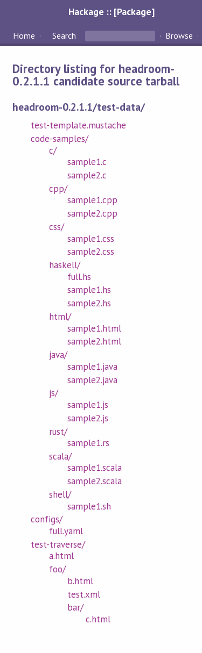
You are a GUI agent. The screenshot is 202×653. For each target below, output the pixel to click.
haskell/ (64, 265)
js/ (53, 393)
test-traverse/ (58, 544)
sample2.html (94, 341)
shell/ (60, 494)
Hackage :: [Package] (111, 11)
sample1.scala (94, 467)
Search (64, 35)
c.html (98, 619)
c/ (53, 150)
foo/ (57, 569)
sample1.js (87, 405)
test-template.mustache (79, 125)
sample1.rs (88, 443)
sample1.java (92, 366)
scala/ (60, 456)
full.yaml (66, 531)
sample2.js (87, 418)
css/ (56, 227)
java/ (58, 355)
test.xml (83, 594)
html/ (60, 316)
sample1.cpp (92, 200)
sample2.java (92, 380)
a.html (61, 556)
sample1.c (87, 162)
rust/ (58, 431)
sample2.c (87, 175)
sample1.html (94, 328)
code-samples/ (59, 139)
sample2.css (90, 251)
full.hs (79, 277)
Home (24, 35)
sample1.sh (89, 506)
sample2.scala (94, 481)
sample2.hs (89, 303)
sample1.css (90, 239)
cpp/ (58, 189)
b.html (80, 581)
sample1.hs (89, 290)
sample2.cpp (92, 213)
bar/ (75, 607)
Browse (179, 35)
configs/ (46, 519)
